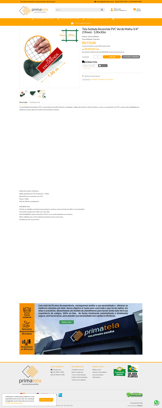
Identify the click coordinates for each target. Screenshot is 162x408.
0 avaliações (95, 79)
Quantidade (85, 57)
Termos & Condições (79, 380)
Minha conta (97, 370)
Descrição (23, 102)
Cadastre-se (123, 10)
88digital (140, 405)
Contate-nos (56, 370)
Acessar (116, 10)
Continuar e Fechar (46, 400)
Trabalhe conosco (78, 370)
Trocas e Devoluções (79, 375)
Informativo (97, 377)
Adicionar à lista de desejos (91, 76)
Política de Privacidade (79, 377)
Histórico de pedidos (100, 372)
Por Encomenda (132, 57)
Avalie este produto (106, 79)
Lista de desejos (98, 375)
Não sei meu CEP (86, 68)
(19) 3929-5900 (57, 372)
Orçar (112, 57)
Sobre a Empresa (77, 372)
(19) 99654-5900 (58, 375)
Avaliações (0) (35, 102)
